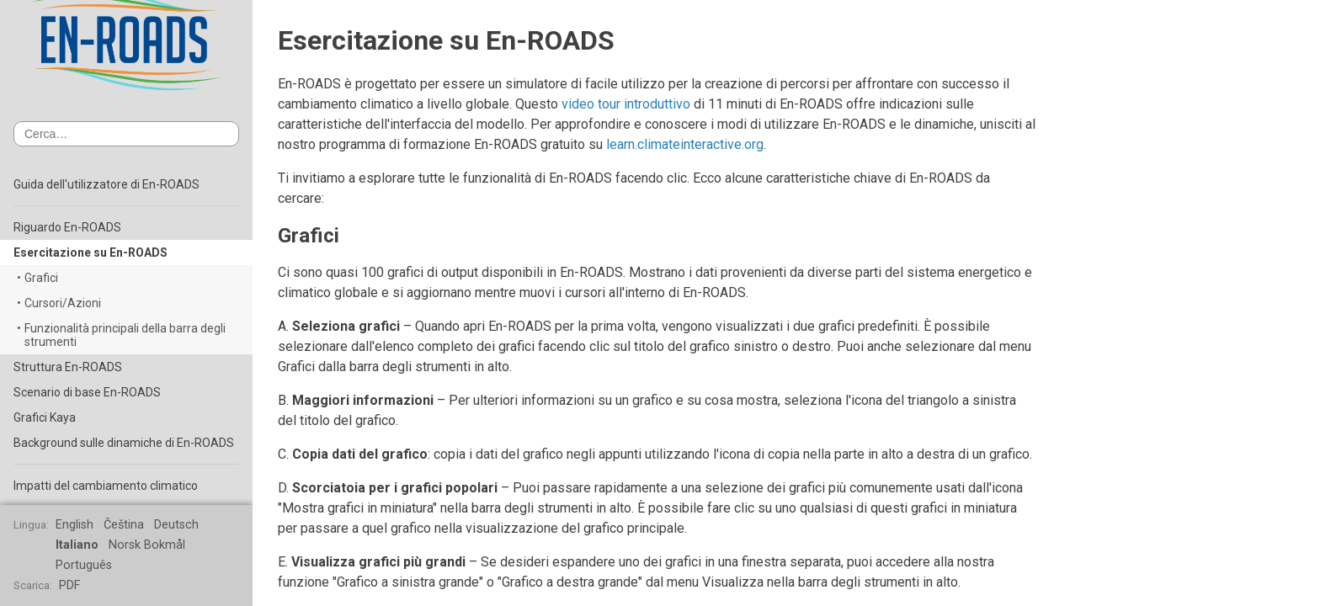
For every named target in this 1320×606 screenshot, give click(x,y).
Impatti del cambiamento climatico (105, 485)
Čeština (124, 525)
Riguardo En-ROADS (67, 227)
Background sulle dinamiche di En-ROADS (123, 442)
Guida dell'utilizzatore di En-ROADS (106, 184)
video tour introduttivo (626, 104)
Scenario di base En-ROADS (87, 392)
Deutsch (176, 525)
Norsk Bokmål (147, 545)
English (74, 525)
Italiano (77, 545)
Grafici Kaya (44, 417)
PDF (69, 585)
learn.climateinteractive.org (685, 144)
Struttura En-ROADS (67, 367)
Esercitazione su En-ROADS (90, 252)
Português (84, 565)
